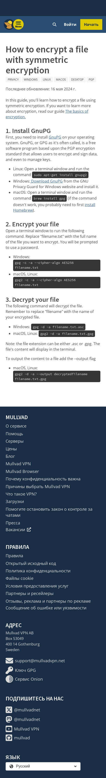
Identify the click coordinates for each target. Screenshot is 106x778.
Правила (14, 555)
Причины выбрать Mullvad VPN (38, 486)
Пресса (13, 523)
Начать (91, 24)
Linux (47, 80)
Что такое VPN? (21, 494)
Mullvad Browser (22, 471)
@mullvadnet (23, 709)
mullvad (18, 737)
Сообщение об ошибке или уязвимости (46, 608)
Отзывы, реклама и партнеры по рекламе (48, 601)
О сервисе (16, 426)
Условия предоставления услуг (37, 586)
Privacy (13, 80)
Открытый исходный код (31, 563)
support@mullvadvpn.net (35, 660)
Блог (10, 456)
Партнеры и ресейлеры (30, 593)
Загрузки (15, 501)
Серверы (15, 441)
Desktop (77, 80)
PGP (91, 80)
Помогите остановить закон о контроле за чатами (49, 512)
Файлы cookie (19, 578)
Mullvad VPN (18, 463)
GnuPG (55, 137)
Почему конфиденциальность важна (43, 479)
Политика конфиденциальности (38, 571)
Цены (11, 449)
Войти (70, 24)
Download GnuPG (46, 181)
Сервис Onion (24, 679)
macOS (61, 80)
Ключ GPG (21, 670)
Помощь (14, 433)
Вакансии (18, 529)
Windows (31, 80)
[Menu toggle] (18, 24)
